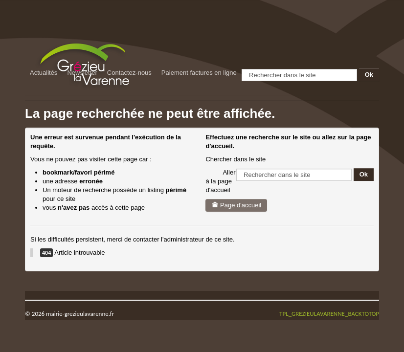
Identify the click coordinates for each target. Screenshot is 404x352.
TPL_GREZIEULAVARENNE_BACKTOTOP (329, 313)
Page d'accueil (236, 205)
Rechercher (236, 168)
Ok (369, 74)
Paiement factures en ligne (199, 72)
